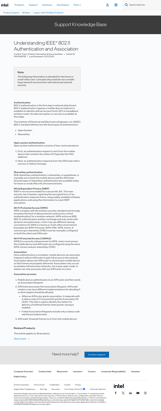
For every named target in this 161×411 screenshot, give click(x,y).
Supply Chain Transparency (24, 389)
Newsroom (62, 371)
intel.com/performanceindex (36, 398)
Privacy (78, 385)
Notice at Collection (98, 389)
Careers (92, 371)
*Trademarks (54, 385)
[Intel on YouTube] (138, 393)
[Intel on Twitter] (123, 393)
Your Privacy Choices (74, 389)
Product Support (11, 12)
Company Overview (23, 371)
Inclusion (135, 371)
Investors (77, 371)
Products (19, 4)
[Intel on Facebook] (116, 393)
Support (33, 4)
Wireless (26, 12)
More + (77, 4)
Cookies (67, 385)
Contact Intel (45, 371)
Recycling (55, 389)
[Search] (125, 5)
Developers (63, 4)
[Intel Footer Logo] (119, 386)
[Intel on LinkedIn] (130, 393)
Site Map (43, 389)
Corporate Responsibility (113, 371)
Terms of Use (39, 385)
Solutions (47, 4)
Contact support (96, 354)
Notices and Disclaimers (78, 398)
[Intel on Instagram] (145, 393)
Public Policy (20, 376)
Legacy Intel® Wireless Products (48, 12)
